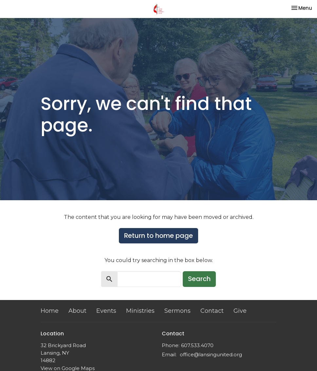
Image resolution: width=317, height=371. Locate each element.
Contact (212, 310)
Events (106, 310)
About (77, 310)
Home (50, 310)
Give (240, 310)
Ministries (140, 310)
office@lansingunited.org (211, 354)
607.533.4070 (197, 345)
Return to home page (158, 235)
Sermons (177, 310)
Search (199, 278)
